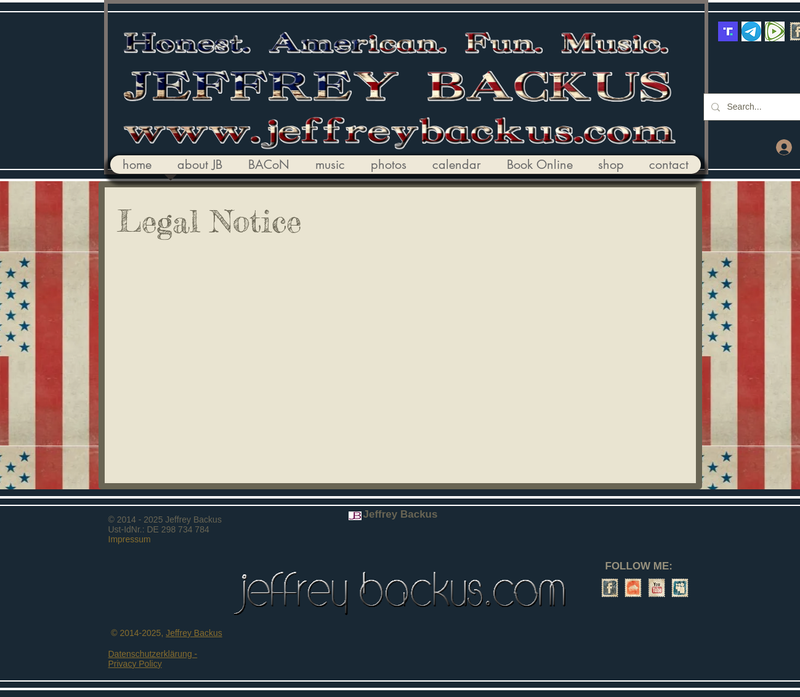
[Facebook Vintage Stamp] (610, 588)
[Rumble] (775, 31)
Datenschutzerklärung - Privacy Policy (153, 659)
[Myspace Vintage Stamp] (680, 588)
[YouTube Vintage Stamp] (656, 588)
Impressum (129, 539)
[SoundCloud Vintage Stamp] (633, 588)
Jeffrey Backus (194, 633)
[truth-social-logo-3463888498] (728, 31)
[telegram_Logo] (751, 31)
